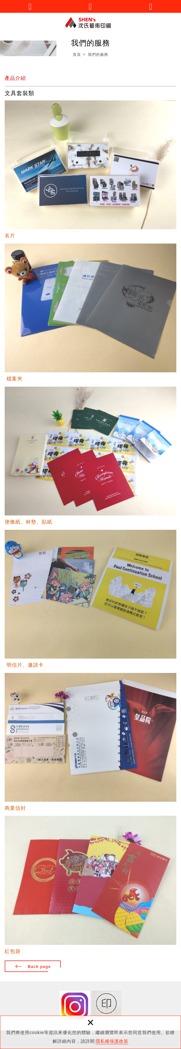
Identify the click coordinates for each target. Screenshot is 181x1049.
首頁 (77, 54)
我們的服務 (98, 54)
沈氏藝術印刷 (90, 22)
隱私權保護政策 (112, 1041)
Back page (39, 966)
